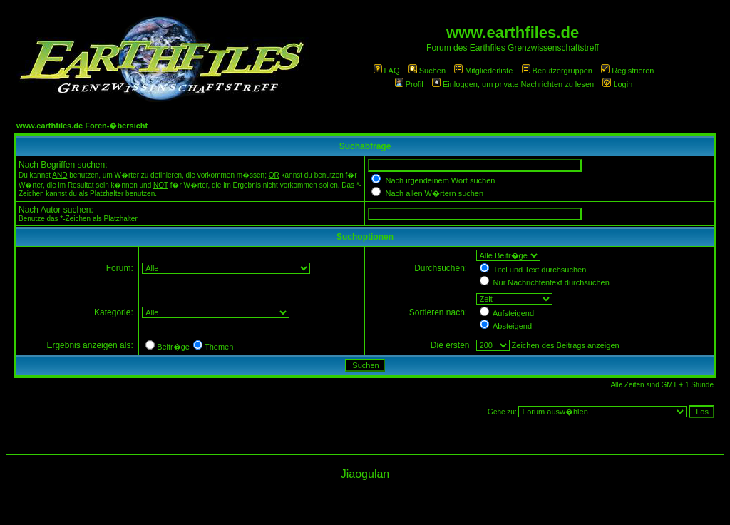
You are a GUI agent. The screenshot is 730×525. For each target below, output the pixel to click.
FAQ (387, 70)
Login (617, 84)
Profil (409, 84)
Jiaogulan (365, 474)
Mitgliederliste (483, 70)
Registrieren (627, 70)
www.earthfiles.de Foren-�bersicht (82, 125)
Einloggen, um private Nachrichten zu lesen (513, 84)
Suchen (427, 70)
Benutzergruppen (557, 70)
